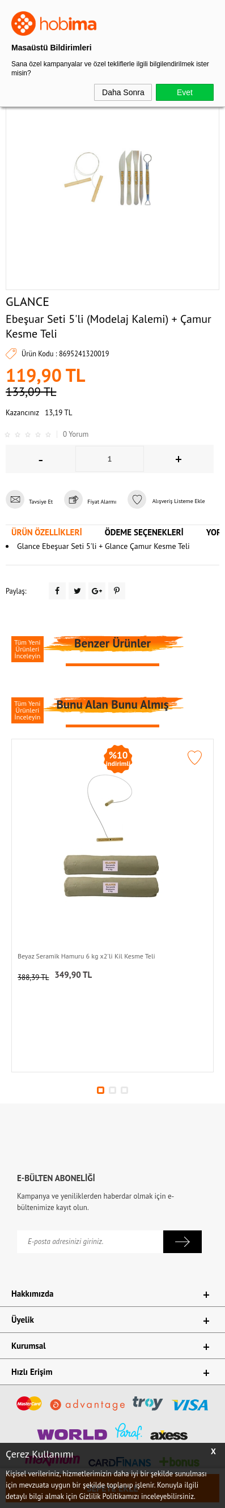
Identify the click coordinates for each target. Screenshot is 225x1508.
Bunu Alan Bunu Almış (112, 704)
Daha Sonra (123, 92)
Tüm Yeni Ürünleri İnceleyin (27, 649)
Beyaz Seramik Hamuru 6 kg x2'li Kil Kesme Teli (86, 956)
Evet (185, 92)
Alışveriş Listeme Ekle (166, 501)
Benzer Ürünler (112, 643)
